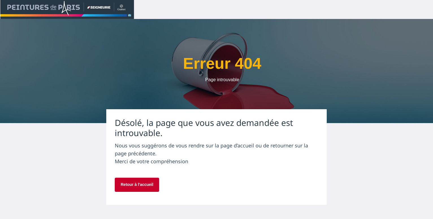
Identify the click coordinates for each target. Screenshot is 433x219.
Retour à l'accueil (137, 184)
